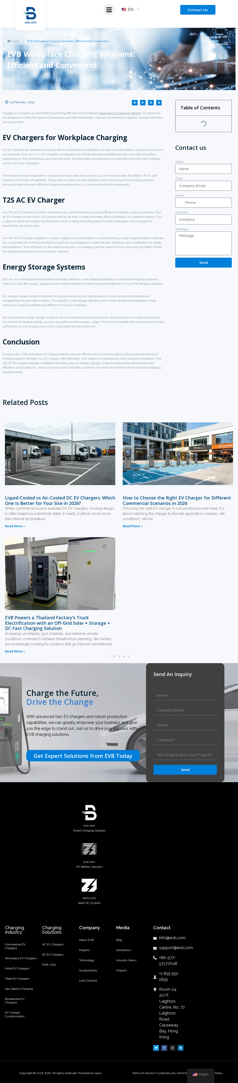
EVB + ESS (49, 968)
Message (181, 229)
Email (179, 178)
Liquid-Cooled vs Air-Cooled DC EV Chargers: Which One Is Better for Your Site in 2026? (60, 500)
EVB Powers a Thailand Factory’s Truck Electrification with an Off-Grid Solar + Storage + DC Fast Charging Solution (57, 623)
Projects (84, 952)
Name (179, 161)
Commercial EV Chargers (15, 946)
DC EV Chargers (52, 956)
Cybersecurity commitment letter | (180, 1073)
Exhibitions (123, 952)
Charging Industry (14, 930)
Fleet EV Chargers (17, 983)
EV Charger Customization (15, 1023)
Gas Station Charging (19, 994)
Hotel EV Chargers (17, 971)
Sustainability (88, 975)
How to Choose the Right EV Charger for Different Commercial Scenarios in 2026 (177, 500)
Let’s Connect (88, 986)
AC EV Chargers (52, 945)
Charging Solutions (51, 930)
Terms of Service (143, 1073)
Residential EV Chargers (15, 1007)
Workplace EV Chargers (21, 960)
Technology (86, 963)
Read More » (15, 526)
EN (127, 9)
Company (181, 212)
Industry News (126, 963)
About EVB (86, 940)
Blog (119, 940)
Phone (179, 195)
